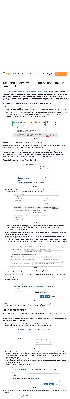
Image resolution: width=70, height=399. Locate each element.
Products (22, 74)
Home (4, 91)
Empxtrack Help (11, 91)
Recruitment (21, 91)
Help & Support (49, 74)
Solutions (32, 74)
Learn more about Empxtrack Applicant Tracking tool (19, 396)
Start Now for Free (61, 74)
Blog (39, 74)
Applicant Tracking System (34, 91)
